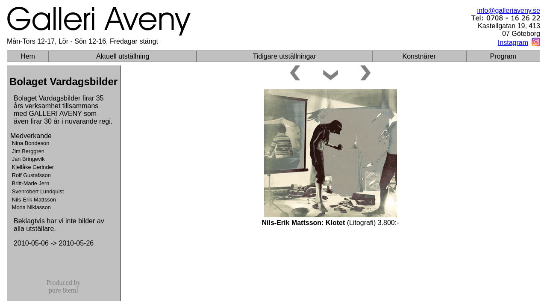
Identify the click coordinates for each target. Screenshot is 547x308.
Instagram (513, 42)
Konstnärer (419, 56)
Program (503, 56)
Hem (28, 56)
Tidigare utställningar (284, 56)
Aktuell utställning (123, 56)
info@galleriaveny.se (508, 10)
